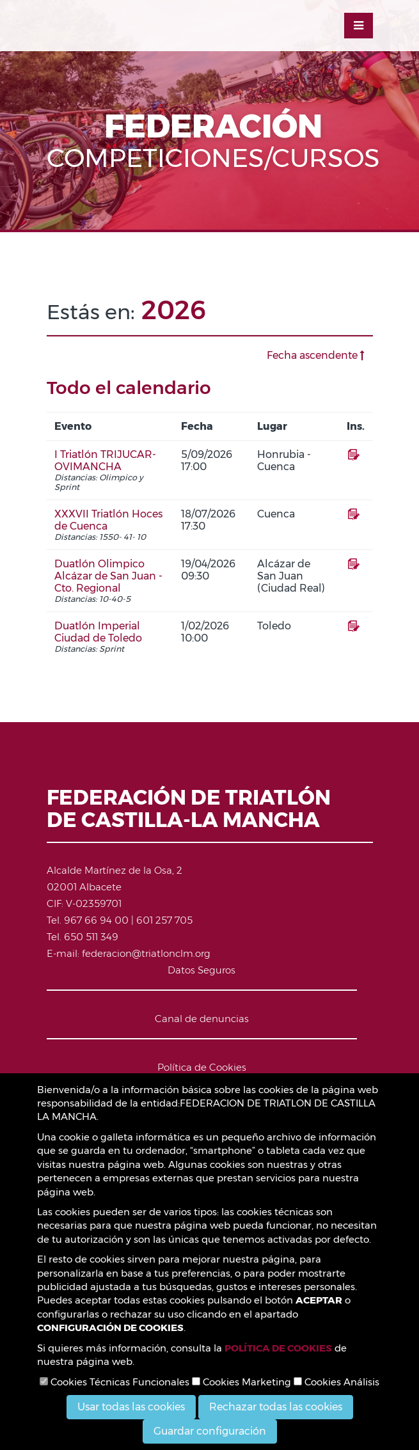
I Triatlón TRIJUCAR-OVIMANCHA (105, 460)
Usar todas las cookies (131, 1407)
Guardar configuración (210, 1431)
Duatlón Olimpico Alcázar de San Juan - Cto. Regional (108, 576)
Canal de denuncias (202, 1019)
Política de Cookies (201, 1067)
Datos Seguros (201, 970)
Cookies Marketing (241, 1382)
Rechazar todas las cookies (275, 1407)
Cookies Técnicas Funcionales (114, 1382)
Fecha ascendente (316, 355)
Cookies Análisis (336, 1382)
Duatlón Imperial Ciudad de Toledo (98, 632)
